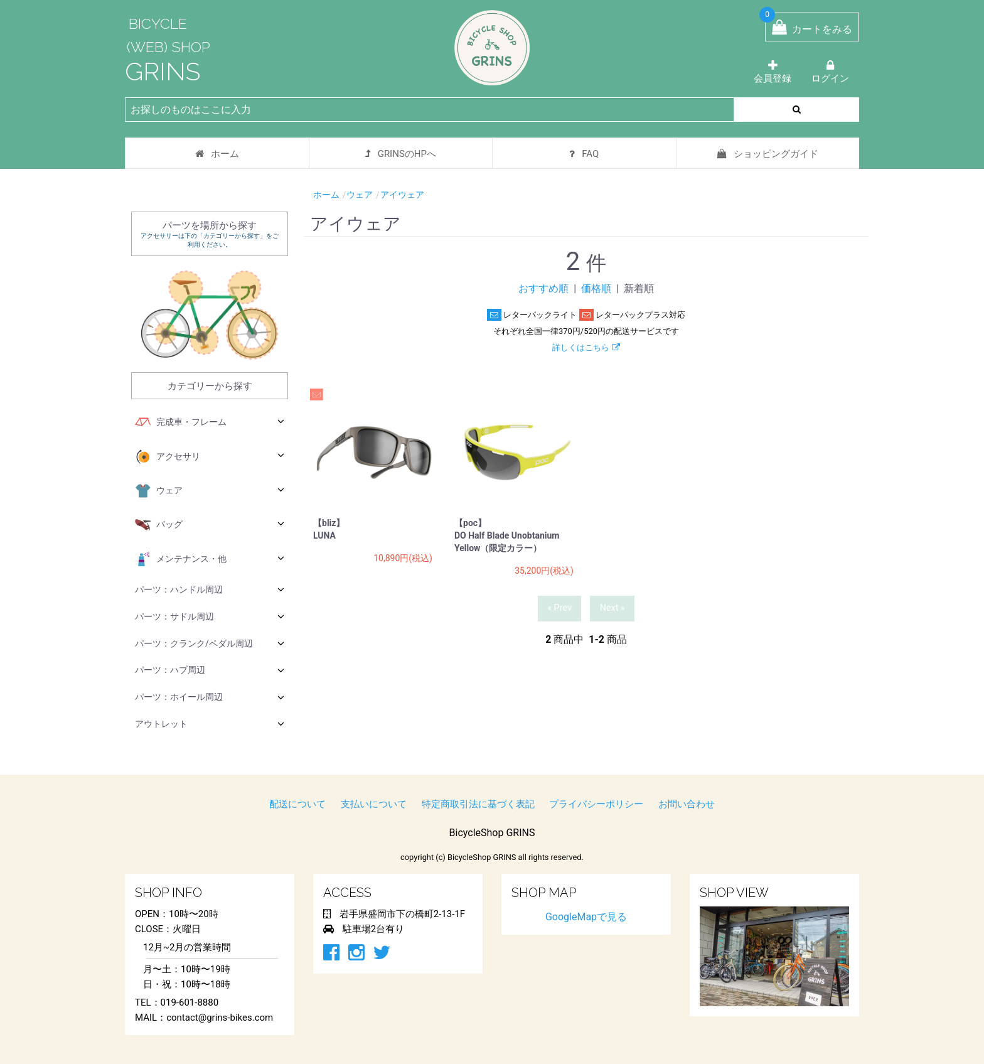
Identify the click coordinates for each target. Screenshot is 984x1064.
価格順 (596, 288)
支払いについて (374, 804)
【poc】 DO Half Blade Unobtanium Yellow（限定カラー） (506, 535)
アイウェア (402, 195)
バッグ (209, 525)
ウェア (209, 491)
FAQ (584, 153)
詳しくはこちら (585, 347)
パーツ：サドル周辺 (209, 616)
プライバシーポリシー (596, 804)
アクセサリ (209, 457)
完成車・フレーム (209, 422)
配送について (297, 804)
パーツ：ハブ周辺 (209, 670)
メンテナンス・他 (209, 559)
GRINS (162, 71)
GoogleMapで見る (586, 917)
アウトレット (209, 723)
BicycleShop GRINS (492, 833)
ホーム (217, 153)
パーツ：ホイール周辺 (209, 697)
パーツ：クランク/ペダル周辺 (209, 643)
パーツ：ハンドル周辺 (209, 589)
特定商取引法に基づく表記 (478, 804)
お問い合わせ (686, 804)
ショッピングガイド (767, 153)
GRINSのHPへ (400, 153)
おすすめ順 (543, 288)
